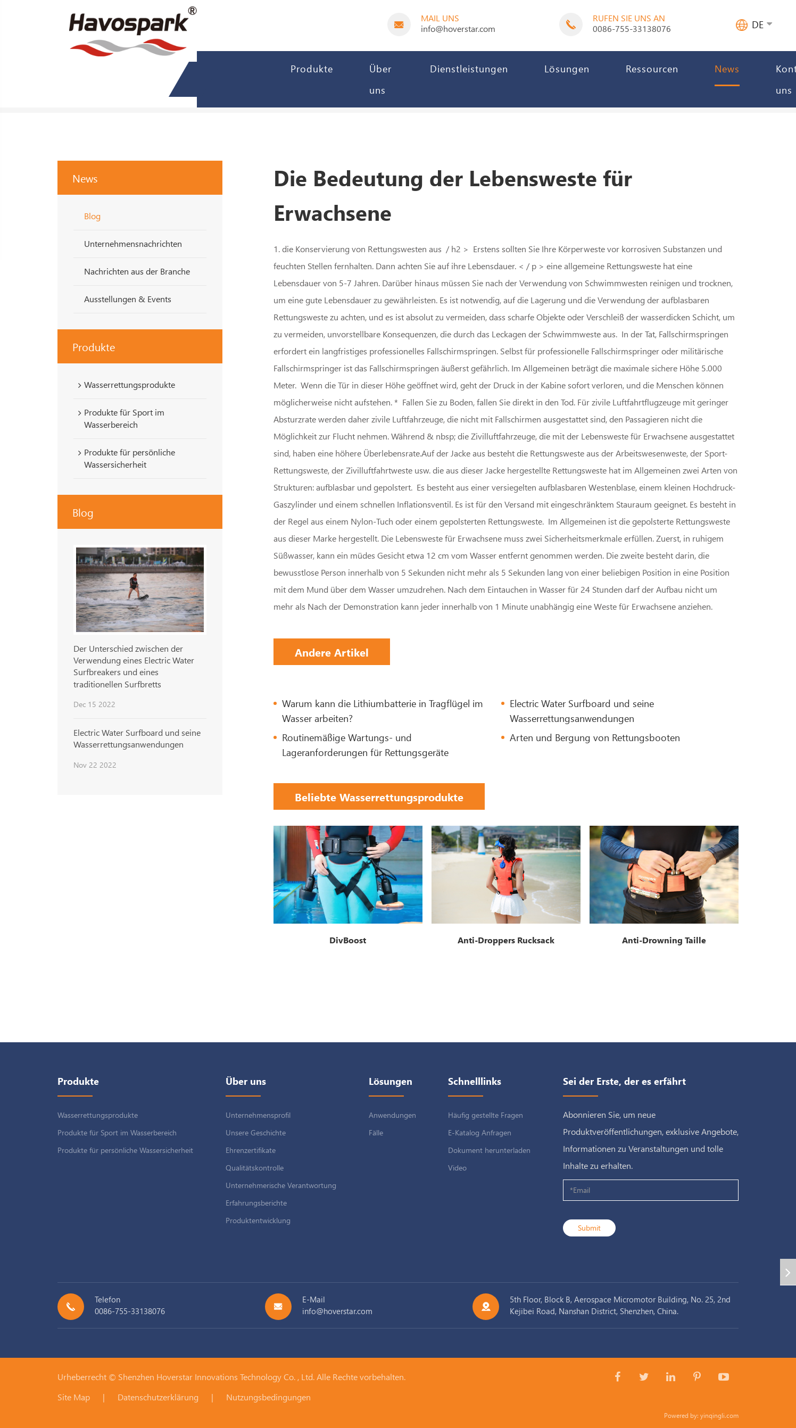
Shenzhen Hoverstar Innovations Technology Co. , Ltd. (216, 1376)
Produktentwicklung (258, 1220)
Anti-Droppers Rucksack (506, 939)
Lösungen (567, 68)
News (727, 68)
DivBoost (347, 939)
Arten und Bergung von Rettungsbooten (595, 737)
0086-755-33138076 (632, 28)
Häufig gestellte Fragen (485, 1115)
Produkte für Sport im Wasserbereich (119, 418)
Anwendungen (392, 1115)
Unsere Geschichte (256, 1132)
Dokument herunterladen (489, 1150)
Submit (589, 1228)
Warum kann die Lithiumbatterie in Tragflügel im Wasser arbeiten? (382, 710)
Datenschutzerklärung (158, 1396)
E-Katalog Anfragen (479, 1132)
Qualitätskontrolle (255, 1168)
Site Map (73, 1396)
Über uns (380, 79)
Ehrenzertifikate (251, 1150)
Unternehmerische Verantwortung (281, 1185)
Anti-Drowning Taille (664, 939)
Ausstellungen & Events (127, 298)
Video (457, 1168)
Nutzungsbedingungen (268, 1396)
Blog (92, 215)
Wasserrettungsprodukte (124, 385)
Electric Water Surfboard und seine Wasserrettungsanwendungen (137, 738)
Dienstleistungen (469, 68)
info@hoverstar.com (458, 28)
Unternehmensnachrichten (133, 243)
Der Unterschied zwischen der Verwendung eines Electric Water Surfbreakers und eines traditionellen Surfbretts (133, 666)
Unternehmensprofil (258, 1115)
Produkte (312, 68)
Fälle (376, 1132)
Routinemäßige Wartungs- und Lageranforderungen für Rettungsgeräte (365, 744)
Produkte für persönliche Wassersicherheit (124, 458)
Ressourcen (652, 68)
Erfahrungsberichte (256, 1203)
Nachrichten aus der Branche (137, 271)
